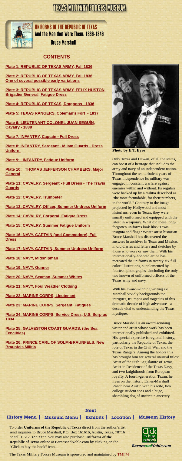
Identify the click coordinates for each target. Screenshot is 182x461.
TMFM (123, 454)
